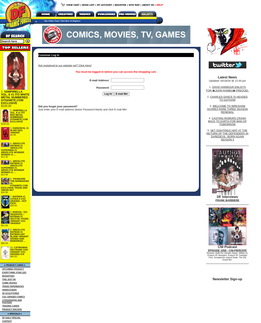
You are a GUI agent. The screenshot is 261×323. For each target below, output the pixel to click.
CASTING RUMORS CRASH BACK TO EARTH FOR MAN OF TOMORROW (227, 121)
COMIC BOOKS (9, 283)
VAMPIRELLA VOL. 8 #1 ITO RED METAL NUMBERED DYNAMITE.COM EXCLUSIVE (19, 116)
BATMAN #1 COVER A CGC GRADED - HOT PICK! (18, 199)
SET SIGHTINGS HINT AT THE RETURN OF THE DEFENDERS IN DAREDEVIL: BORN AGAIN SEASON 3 (227, 135)
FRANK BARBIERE (227, 200)
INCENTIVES (8, 276)
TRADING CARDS (10, 306)
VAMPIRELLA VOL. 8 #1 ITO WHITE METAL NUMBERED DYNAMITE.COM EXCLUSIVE (15, 97)
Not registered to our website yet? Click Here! (65, 65)
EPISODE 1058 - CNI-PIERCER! (227, 250)
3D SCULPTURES (10, 293)
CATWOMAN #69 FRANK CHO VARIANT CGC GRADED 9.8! (19, 250)
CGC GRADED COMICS (13, 297)
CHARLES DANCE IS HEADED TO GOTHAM (229, 98)
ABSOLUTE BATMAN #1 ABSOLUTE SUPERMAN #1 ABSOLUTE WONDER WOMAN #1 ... (13, 149)
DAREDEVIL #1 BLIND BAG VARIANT (19, 130)
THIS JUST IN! (9, 279)
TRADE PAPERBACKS (13, 286)
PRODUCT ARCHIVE (12, 309)
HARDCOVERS (9, 290)
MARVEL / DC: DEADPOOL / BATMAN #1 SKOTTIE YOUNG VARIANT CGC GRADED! (19, 217)
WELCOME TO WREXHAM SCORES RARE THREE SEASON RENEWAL (227, 109)
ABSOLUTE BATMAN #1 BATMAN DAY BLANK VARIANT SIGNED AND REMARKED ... (19, 235)
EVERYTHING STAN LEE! (14, 272)
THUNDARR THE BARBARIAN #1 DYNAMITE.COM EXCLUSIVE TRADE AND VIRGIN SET (15, 184)
